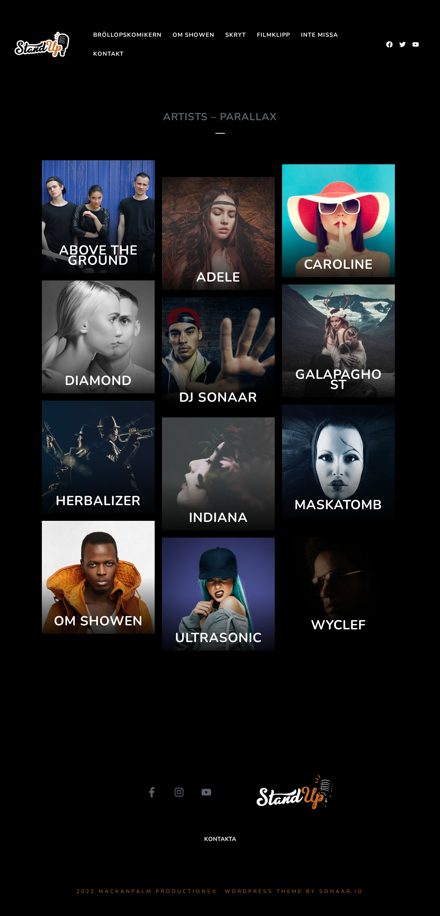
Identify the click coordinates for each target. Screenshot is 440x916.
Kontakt (108, 54)
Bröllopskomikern (127, 35)
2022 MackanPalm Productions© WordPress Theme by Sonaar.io (220, 891)
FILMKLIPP (273, 35)
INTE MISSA (319, 35)
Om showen (193, 35)
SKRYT (235, 35)
